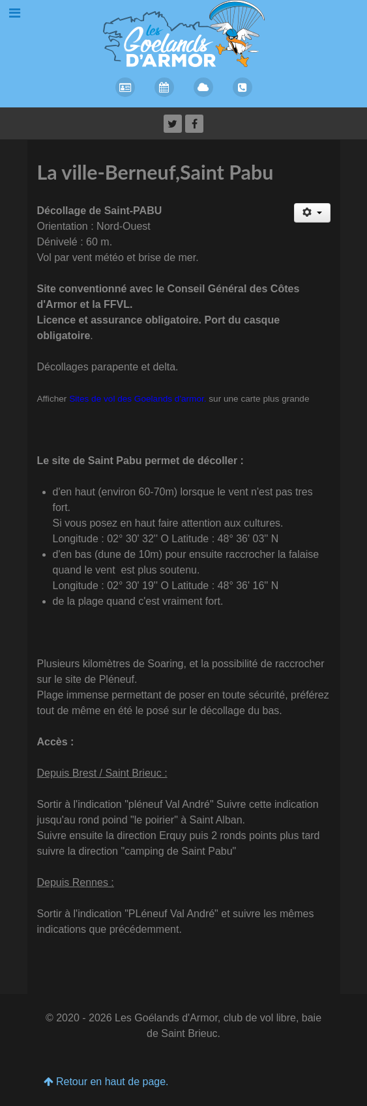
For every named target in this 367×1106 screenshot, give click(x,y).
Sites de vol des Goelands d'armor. (137, 399)
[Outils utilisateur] (312, 213)
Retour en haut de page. (106, 1081)
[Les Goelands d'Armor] (184, 32)
